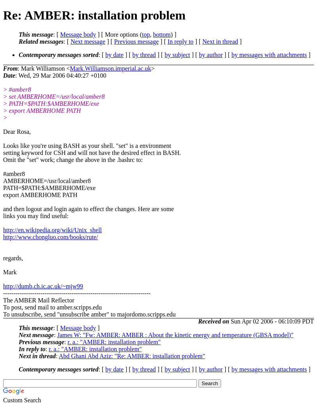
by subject (177, 55)
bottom (161, 34)
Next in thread (220, 41)
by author (211, 55)
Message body (78, 34)
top (146, 34)
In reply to (181, 41)
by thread (144, 55)
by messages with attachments (269, 55)
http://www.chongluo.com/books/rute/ (50, 237)
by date (114, 55)
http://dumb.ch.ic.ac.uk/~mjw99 (43, 286)
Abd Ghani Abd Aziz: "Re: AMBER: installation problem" (132, 356)
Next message (88, 41)
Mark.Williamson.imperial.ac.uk (110, 68)
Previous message (136, 41)
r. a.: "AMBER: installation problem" (114, 342)
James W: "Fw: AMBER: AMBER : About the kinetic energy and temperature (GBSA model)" (175, 335)
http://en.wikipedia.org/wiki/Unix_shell (52, 230)
